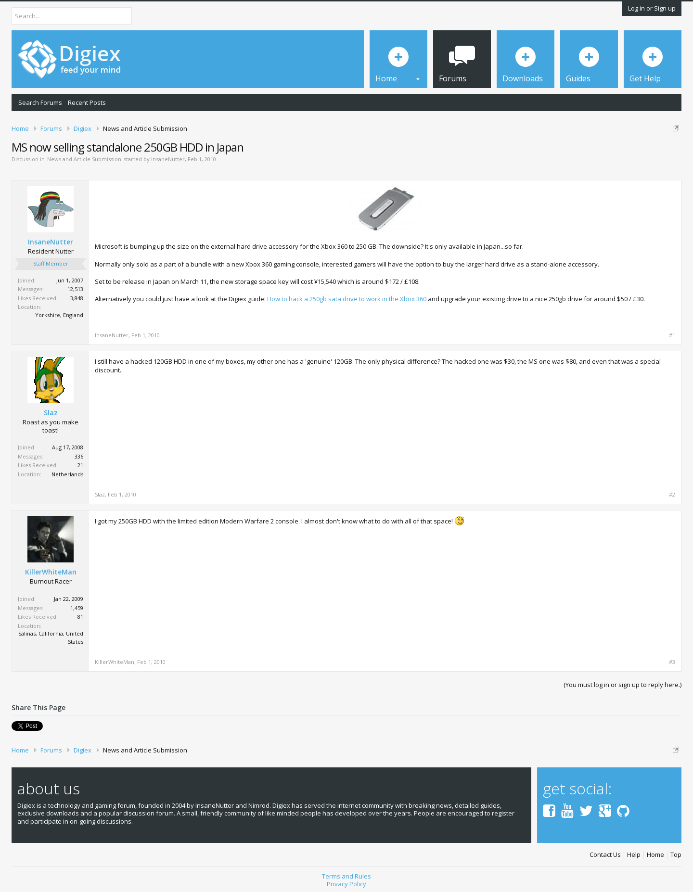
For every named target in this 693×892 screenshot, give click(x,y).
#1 (672, 335)
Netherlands (67, 474)
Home (655, 855)
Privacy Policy (346, 883)
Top (675, 855)
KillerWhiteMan (51, 572)
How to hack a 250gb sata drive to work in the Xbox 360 (346, 298)
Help (634, 855)
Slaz (51, 413)
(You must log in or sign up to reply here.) (622, 684)
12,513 (75, 289)
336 (79, 456)
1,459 (76, 608)
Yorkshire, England (59, 315)
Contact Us (605, 855)
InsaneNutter (168, 159)
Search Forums (40, 102)
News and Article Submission (84, 159)
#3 (672, 662)
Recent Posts (87, 102)
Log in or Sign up (652, 8)
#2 (672, 494)
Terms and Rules (346, 876)
